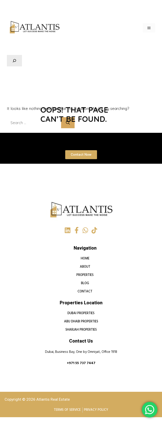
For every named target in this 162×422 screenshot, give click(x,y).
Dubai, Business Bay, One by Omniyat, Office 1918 (81, 352)
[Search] (70, 122)
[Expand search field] (14, 60)
